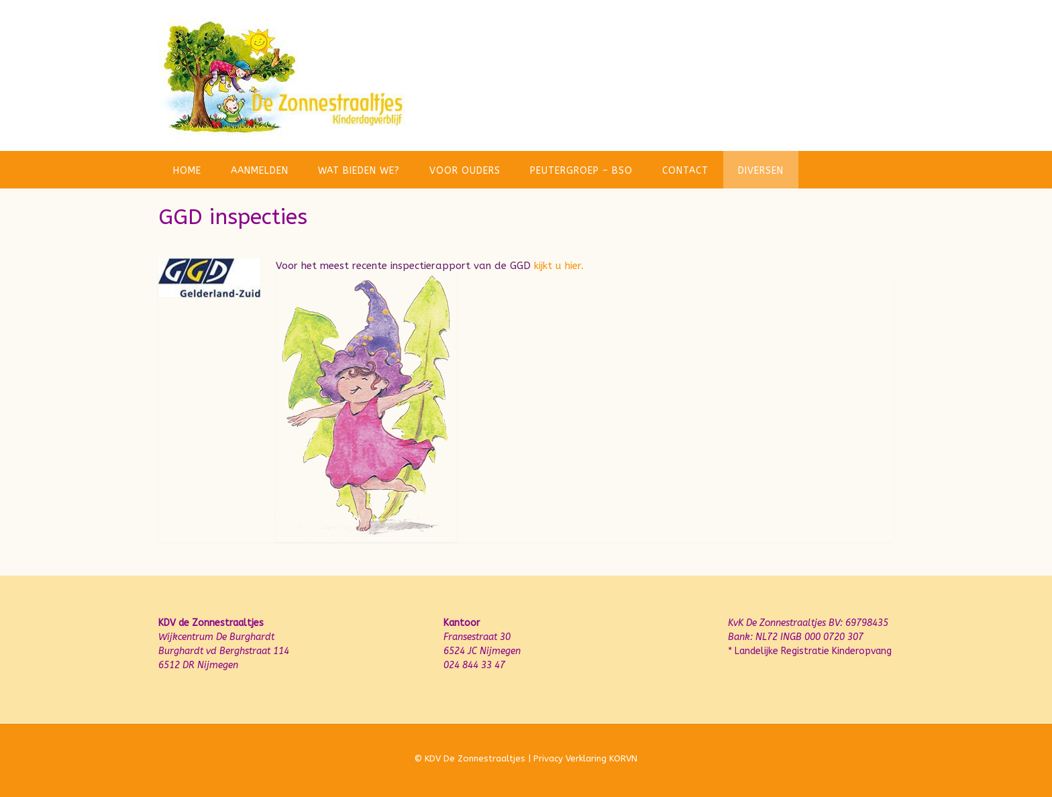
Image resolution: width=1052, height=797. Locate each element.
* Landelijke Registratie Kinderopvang (810, 651)
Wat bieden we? (359, 170)
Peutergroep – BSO (581, 170)
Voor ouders (465, 170)
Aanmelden (259, 170)
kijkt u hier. (559, 266)
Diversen (761, 170)
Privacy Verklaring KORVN (585, 758)
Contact (685, 170)
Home (187, 170)
